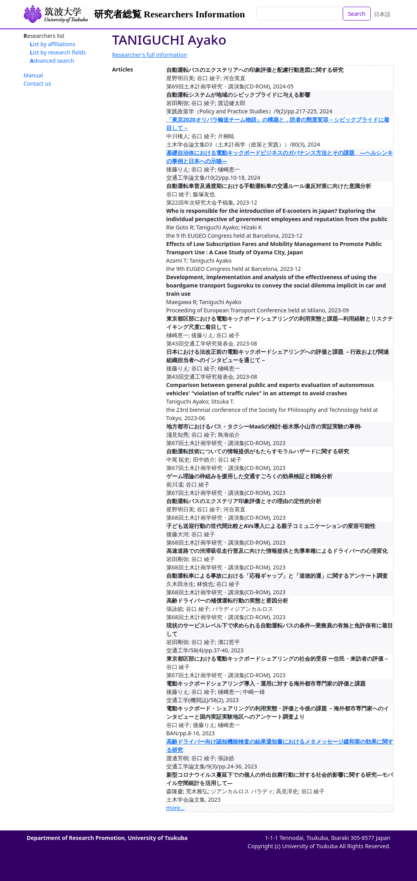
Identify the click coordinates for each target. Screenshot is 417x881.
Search (356, 13)
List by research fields (58, 52)
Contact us (37, 83)
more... (175, 807)
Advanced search (52, 60)
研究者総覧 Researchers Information (169, 14)
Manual (33, 75)
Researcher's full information (149, 54)
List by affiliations (52, 44)
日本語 (382, 14)
